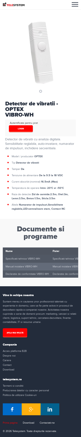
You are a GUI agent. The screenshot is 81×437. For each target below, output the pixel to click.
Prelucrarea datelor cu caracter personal (26, 390)
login (21, 129)
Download (8, 369)
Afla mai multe (15, 333)
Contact (7, 365)
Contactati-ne (47, 422)
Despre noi (9, 355)
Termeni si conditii (13, 385)
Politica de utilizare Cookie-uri (20, 395)
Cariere (7, 360)
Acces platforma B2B (15, 351)
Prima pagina (10, 422)
